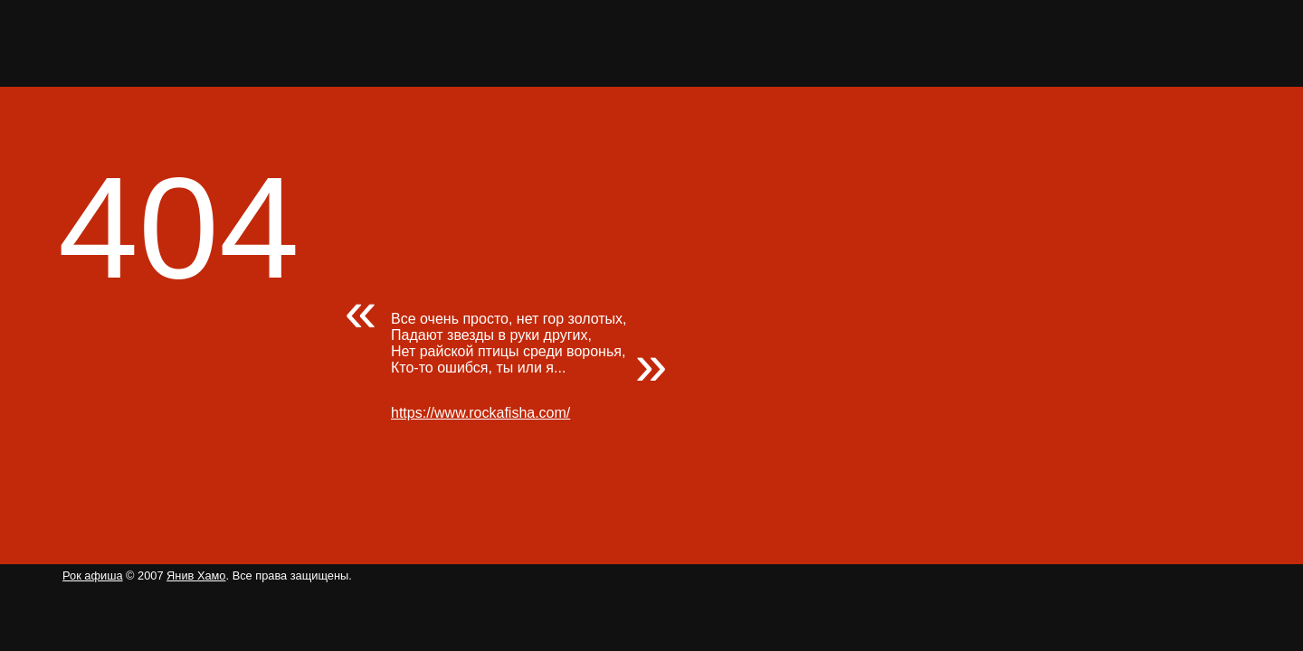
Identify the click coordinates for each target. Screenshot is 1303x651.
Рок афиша (92, 575)
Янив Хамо (195, 575)
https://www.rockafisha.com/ (480, 412)
